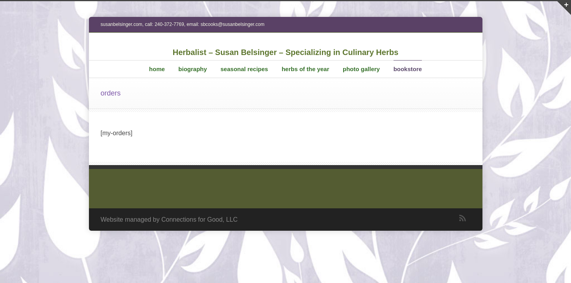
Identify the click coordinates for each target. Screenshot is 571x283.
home (157, 69)
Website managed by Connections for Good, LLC (169, 219)
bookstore (408, 69)
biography (192, 69)
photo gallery (361, 69)
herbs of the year (305, 69)
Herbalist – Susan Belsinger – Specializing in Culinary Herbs (286, 52)
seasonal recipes (244, 69)
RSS (463, 218)
